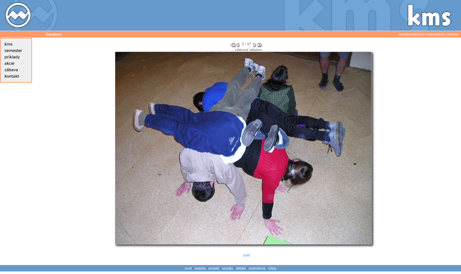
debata (241, 268)
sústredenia (257, 268)
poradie (214, 268)
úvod (188, 268)
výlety (272, 268)
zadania (200, 268)
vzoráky (227, 268)
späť (246, 255)
